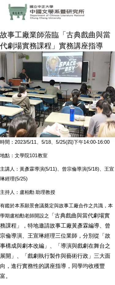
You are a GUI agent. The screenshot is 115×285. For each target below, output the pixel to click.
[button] (4, 91)
